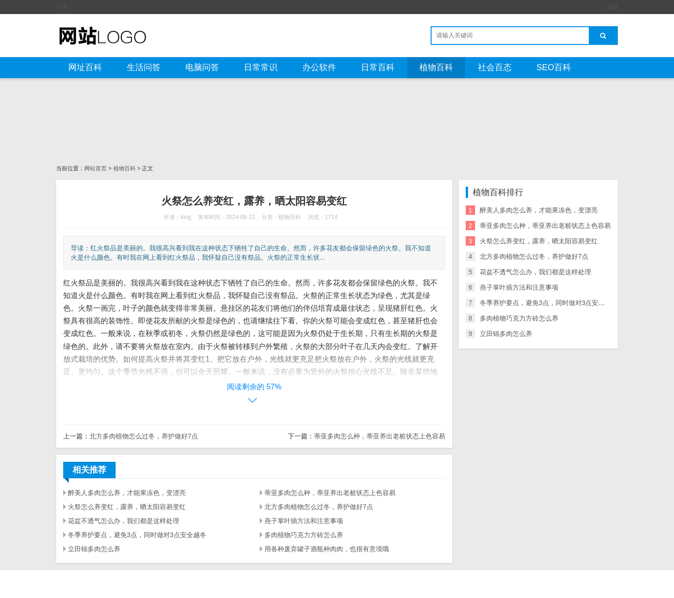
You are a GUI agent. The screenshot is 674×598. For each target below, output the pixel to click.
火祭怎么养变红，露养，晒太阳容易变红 (127, 506)
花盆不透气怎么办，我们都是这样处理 (123, 521)
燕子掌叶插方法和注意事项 (303, 521)
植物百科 (436, 67)
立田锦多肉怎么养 (94, 549)
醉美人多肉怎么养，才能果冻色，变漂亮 (127, 492)
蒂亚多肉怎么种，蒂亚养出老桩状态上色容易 (379, 436)
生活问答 (144, 67)
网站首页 (95, 168)
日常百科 (378, 67)
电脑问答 (202, 67)
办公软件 (319, 67)
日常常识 (261, 67)
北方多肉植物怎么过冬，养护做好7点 (143, 436)
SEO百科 (553, 67)
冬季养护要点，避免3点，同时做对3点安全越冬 (137, 535)
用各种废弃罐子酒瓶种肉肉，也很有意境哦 (326, 549)
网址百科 (85, 67)
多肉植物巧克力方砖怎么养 (303, 535)
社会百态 (495, 67)
